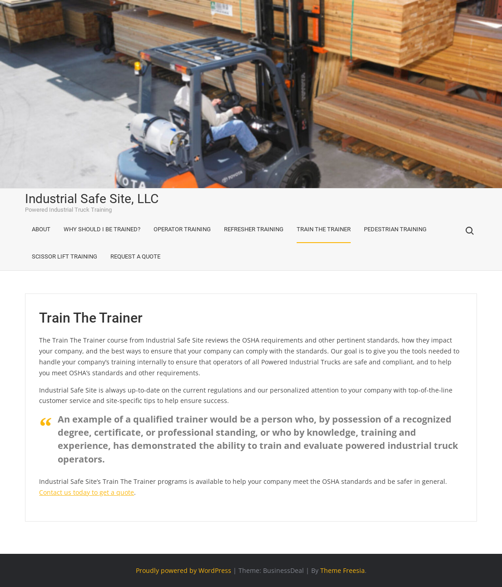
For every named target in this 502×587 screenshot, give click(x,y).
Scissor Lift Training (64, 256)
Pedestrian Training (395, 229)
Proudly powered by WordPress (183, 570)
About (41, 229)
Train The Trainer (324, 229)
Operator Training (182, 229)
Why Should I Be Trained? (102, 229)
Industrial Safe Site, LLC (92, 198)
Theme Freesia (342, 570)
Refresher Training (253, 229)
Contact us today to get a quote (86, 492)
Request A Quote (135, 256)
